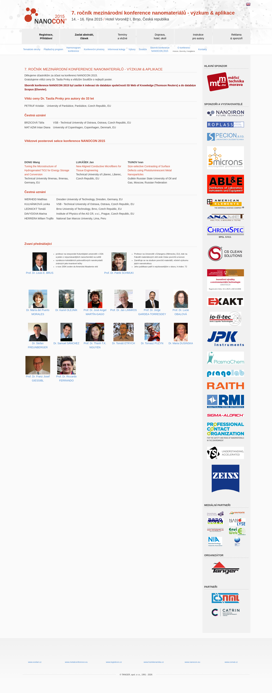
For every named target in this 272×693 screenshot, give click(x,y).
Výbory (132, 49)
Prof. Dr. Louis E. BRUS (39, 272)
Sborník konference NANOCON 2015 (159, 49)
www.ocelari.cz (35, 653)
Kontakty (202, 49)
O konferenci (184, 49)
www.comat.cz (231, 653)
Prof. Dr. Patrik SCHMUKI (119, 272)
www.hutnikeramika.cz (154, 653)
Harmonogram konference (73, 49)
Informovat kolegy (116, 49)
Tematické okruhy (31, 49)
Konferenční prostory (94, 49)
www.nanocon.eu (192, 653)
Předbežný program (53, 49)
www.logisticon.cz (114, 653)
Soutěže (143, 49)
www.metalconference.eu (76, 653)
